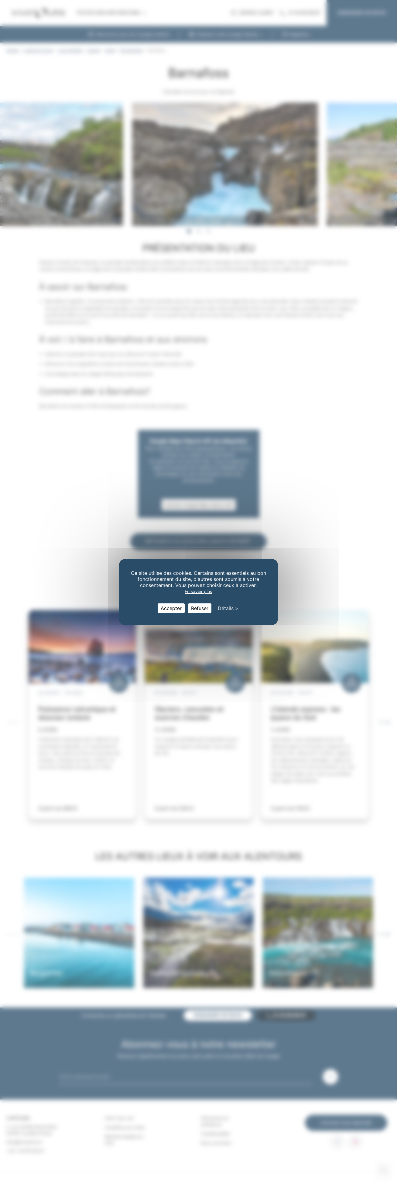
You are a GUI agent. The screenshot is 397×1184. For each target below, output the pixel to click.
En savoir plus (198, 591)
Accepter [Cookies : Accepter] (171, 608)
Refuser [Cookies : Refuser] (199, 608)
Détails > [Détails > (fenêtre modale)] (228, 608)
